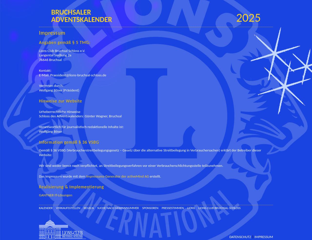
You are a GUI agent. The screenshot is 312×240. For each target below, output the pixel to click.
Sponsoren (150, 208)
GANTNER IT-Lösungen (55, 195)
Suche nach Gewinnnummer (118, 208)
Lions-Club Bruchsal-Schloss (219, 208)
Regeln (89, 208)
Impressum (263, 237)
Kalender (46, 208)
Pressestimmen (173, 208)
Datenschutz (240, 237)
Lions (191, 208)
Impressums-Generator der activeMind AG (117, 176)
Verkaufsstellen (68, 208)
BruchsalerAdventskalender (81, 16)
